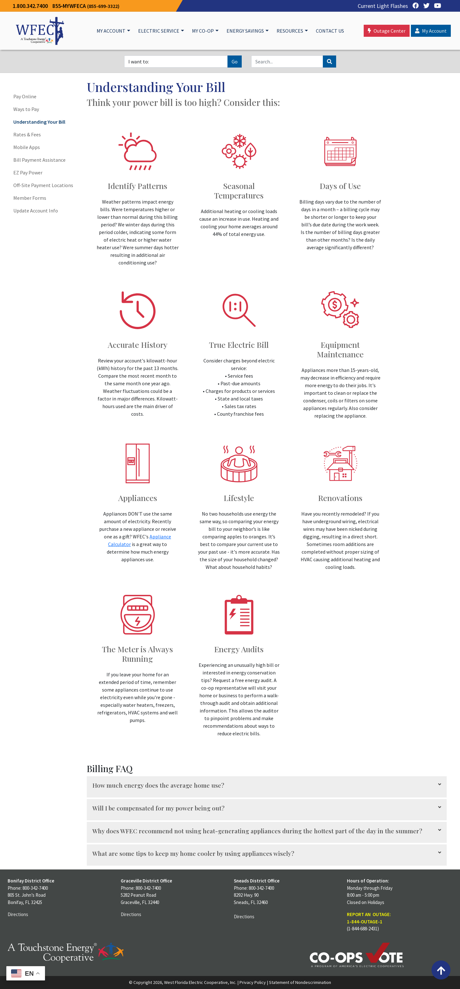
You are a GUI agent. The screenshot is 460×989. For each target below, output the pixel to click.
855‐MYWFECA (85, 6)
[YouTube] (436, 6)
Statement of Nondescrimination (300, 982)
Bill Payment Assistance (39, 160)
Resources (290, 31)
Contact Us (330, 31)
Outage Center (387, 31)
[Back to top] (440, 969)
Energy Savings (245, 31)
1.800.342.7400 (30, 6)
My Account (111, 31)
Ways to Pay (26, 109)
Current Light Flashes (383, 6)
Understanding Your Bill (39, 122)
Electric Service (158, 31)
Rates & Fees (27, 134)
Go (235, 61)
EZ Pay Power (27, 172)
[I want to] (176, 61)
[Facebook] (414, 6)
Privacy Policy (253, 982)
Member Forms (29, 198)
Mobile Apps (26, 147)
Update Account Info (35, 210)
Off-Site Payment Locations (43, 185)
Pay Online (24, 96)
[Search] (287, 61)
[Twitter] (425, 6)
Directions (18, 914)
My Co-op (203, 31)
